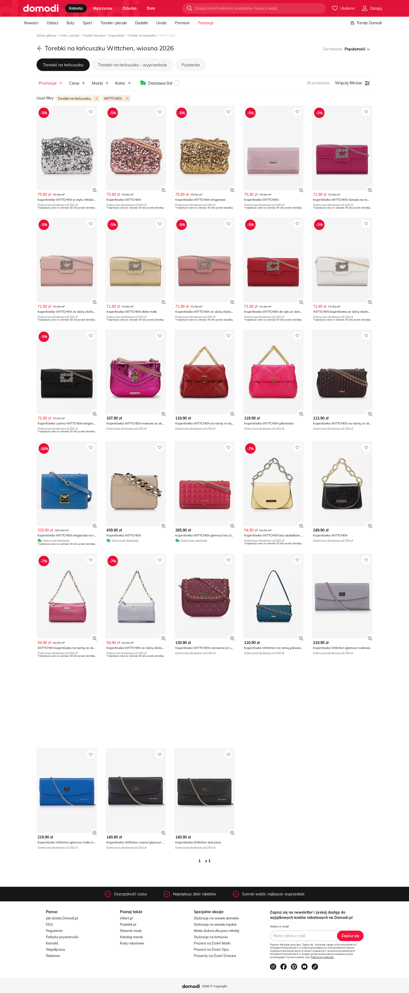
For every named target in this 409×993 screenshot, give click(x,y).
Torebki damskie (94, 35)
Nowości (31, 23)
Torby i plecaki (70, 35)
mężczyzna (102, 8)
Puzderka (191, 64)
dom (151, 8)
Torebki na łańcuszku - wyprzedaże (132, 64)
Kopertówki (117, 35)
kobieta (76, 8)
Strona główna (47, 35)
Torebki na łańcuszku (142, 35)
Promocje (206, 23)
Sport (87, 23)
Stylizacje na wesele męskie (215, 924)
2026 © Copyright (214, 986)
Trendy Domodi (366, 23)
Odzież (52, 23)
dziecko (129, 8)
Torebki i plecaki (113, 23)
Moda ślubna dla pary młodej (216, 931)
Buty (70, 23)
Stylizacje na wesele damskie (216, 918)
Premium (182, 23)
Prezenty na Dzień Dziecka (215, 956)
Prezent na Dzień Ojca (211, 949)
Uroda (161, 23)
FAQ (49, 924)
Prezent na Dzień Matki (212, 943)
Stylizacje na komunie (211, 937)
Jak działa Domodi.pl (62, 918)
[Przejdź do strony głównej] (41, 8)
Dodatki (141, 23)
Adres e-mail (279, 926)
